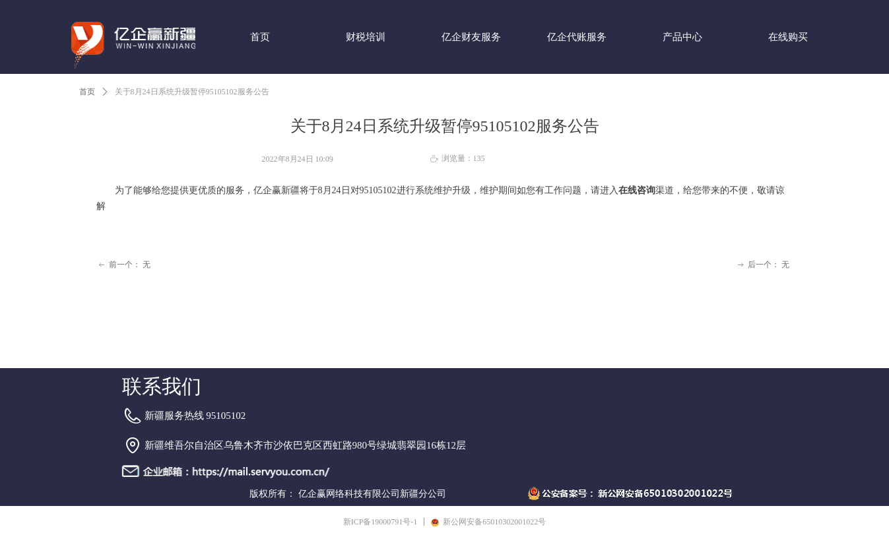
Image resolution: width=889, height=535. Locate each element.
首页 (87, 91)
